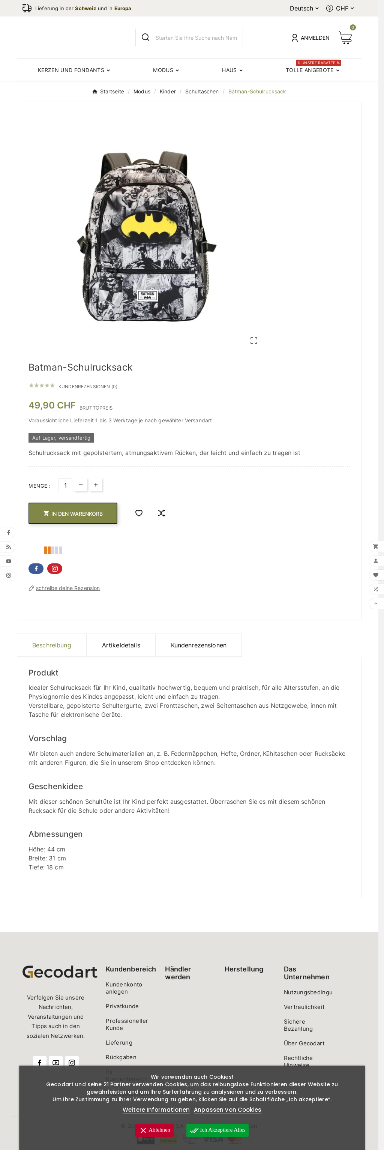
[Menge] (65, 485)
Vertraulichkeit (304, 1006)
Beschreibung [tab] (51, 645)
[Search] (146, 37)
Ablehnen (154, 1130)
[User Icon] (311, 38)
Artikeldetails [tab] (121, 645)
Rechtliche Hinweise (298, 1061)
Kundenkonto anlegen (124, 988)
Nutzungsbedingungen (315, 992)
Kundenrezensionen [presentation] (198, 645)
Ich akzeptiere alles (218, 1130)
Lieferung (119, 1042)
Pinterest (54, 568)
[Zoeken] (199, 37)
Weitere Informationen (156, 1110)
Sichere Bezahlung (298, 1025)
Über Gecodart (304, 1043)
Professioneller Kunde (127, 1024)
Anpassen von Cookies (227, 1110)
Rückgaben (121, 1057)
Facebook (36, 568)
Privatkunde (122, 1006)
